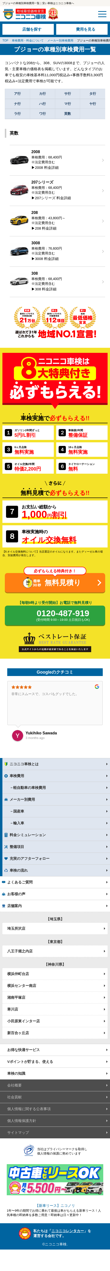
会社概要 (14, 1085)
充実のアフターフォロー (29, 858)
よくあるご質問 (20, 882)
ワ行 (42, 114)
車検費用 (17, 776)
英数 (67, 114)
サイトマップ (18, 1132)
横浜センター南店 (21, 986)
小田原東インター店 (23, 1021)
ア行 (17, 94)
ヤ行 (92, 104)
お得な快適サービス (23, 1050)
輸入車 (18, 823)
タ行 (92, 94)
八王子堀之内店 (20, 951)
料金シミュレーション (28, 835)
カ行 (42, 94)
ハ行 (42, 104)
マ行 (67, 104)
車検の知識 (16, 1073)
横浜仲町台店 (18, 974)
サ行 (67, 94)
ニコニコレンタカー (67, 1231)
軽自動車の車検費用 (29, 788)
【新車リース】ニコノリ (55, 1205)
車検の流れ (19, 870)
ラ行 (17, 114)
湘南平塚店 (16, 997)
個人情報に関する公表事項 (29, 1109)
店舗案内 (14, 906)
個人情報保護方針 (21, 1121)
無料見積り (63, 583)
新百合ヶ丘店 (18, 1033)
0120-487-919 (63, 615)
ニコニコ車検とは (24, 764)
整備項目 (17, 847)
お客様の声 (16, 894)
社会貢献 (14, 1097)
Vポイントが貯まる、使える (30, 1061)
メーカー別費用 (22, 799)
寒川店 (12, 1009)
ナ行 (17, 104)
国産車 (18, 811)
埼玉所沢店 (16, 928)
